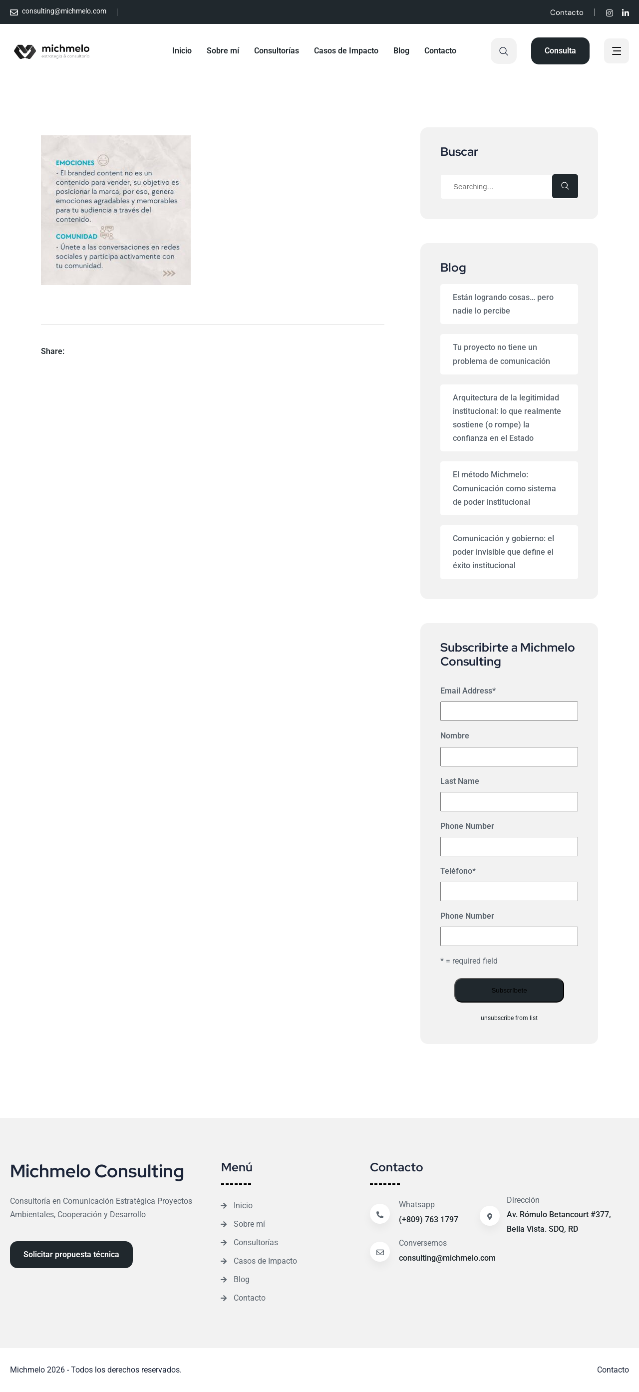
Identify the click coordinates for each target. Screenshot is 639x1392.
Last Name (459, 781)
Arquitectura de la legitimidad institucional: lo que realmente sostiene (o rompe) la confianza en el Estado (507, 418)
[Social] (609, 13)
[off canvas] (616, 52)
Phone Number (467, 826)
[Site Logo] (52, 50)
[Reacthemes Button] (560, 50)
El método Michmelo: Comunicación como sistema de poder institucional (504, 488)
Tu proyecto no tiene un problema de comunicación (501, 354)
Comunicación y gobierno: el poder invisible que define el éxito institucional (503, 552)
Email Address (468, 691)
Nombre (454, 735)
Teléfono (458, 871)
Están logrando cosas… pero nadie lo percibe (503, 304)
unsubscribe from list (509, 1018)
